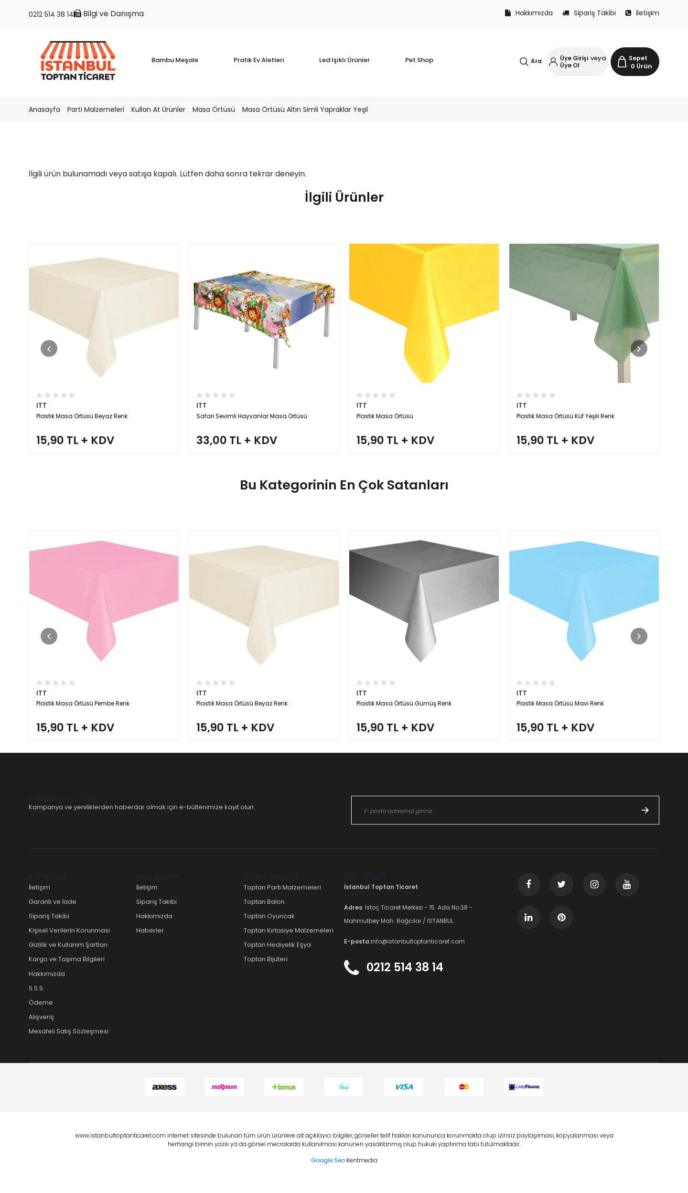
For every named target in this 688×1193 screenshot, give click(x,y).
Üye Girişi (574, 58)
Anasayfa (44, 109)
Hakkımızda (529, 13)
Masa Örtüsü (214, 109)
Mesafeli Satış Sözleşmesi (68, 1040)
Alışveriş (41, 1025)
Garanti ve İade (52, 910)
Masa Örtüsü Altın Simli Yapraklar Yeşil (305, 109)
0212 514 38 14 (51, 14)
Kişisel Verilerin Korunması (69, 939)
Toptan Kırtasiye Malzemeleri (288, 939)
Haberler (150, 939)
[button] (49, 350)
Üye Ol (570, 65)
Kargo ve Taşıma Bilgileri (67, 968)
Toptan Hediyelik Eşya (277, 953)
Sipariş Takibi (589, 13)
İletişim (642, 13)
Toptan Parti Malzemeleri (282, 896)
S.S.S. (36, 996)
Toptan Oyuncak (269, 925)
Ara (536, 61)
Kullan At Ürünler (158, 109)
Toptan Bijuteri (266, 968)
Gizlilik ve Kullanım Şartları (68, 953)
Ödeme (41, 1011)
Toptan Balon (264, 910)
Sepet (638, 58)
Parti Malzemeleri (95, 109)
